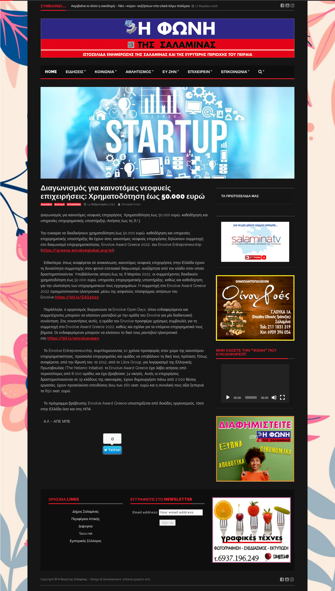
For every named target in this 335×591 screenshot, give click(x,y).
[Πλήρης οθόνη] (282, 397)
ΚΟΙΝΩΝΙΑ (104, 71)
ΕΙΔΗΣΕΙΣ (74, 71)
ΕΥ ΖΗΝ (170, 71)
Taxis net (85, 533)
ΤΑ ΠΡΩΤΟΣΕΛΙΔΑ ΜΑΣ (240, 196)
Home (51, 71)
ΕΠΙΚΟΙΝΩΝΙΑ (234, 71)
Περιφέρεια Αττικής (85, 519)
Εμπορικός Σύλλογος (85, 541)
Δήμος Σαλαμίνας (85, 511)
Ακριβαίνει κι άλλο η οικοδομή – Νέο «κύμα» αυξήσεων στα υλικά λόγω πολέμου (131, 6)
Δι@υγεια (85, 526)
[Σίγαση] (274, 397)
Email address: (167, 512)
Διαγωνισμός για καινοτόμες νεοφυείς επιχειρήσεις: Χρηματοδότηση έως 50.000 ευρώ (123, 192)
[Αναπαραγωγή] (228, 397)
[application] (255, 383)
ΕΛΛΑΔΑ (59, 204)
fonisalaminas (130, 204)
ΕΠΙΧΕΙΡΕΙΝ (199, 71)
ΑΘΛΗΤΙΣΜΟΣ (138, 71)
